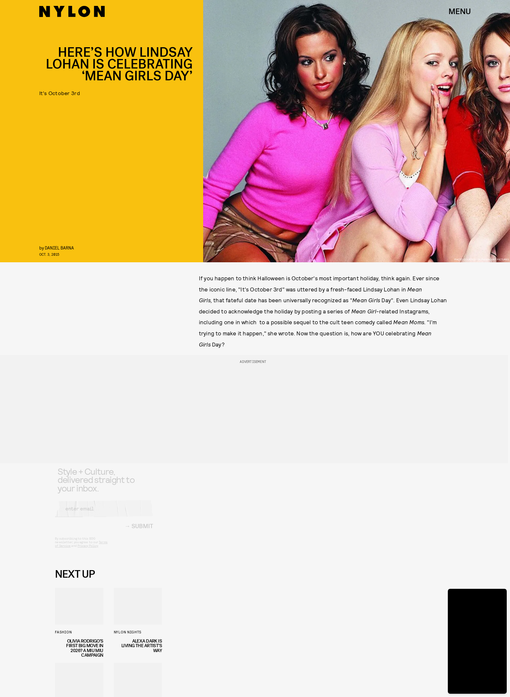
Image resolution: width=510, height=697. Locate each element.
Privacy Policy (88, 551)
